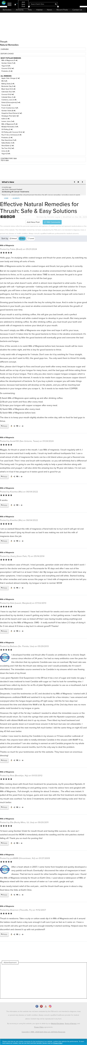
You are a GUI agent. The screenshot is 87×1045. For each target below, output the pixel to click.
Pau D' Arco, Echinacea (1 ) (11, 135)
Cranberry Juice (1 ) (8, 100)
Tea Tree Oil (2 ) (7, 148)
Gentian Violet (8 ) (8, 111)
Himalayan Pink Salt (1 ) (10, 116)
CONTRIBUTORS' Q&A (9, 158)
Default (13, 238)
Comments (52, 222)
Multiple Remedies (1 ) (9, 127)
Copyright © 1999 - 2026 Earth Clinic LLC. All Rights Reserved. (43, 1032)
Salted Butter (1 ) (7, 143)
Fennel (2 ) (5, 105)
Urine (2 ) (5, 151)
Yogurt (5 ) (5, 66)
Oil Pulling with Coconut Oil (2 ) (13, 132)
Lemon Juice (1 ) (7, 121)
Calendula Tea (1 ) (8, 92)
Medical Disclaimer (57, 1024)
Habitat (39, 9)
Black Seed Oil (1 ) (8, 89)
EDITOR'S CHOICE (7, 54)
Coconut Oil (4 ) (7, 68)
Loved (31, 238)
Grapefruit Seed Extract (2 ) (11, 113)
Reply (4, 426)
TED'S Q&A (5, 160)
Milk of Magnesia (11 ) (9, 60)
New (22, 238)
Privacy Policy (39, 1027)
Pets (30, 9)
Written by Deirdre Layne (48, 217)
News (49, 9)
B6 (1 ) (4, 81)
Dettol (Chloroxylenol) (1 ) (10, 102)
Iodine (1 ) (5, 119)
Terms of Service (70, 1024)
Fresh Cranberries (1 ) (9, 108)
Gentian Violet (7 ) (8, 63)
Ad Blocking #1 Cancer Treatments (15, 192)
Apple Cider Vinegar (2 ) (10, 78)
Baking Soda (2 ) (7, 84)
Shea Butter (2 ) (7, 146)
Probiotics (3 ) (6, 71)
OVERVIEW (4, 49)
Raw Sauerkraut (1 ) (8, 140)
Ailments (19, 9)
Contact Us (77, 9)
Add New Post (23, 4)
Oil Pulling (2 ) (7, 129)
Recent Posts (62, 9)
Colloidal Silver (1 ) (8, 97)
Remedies (7, 9)
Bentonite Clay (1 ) (8, 86)
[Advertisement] (43, 981)
